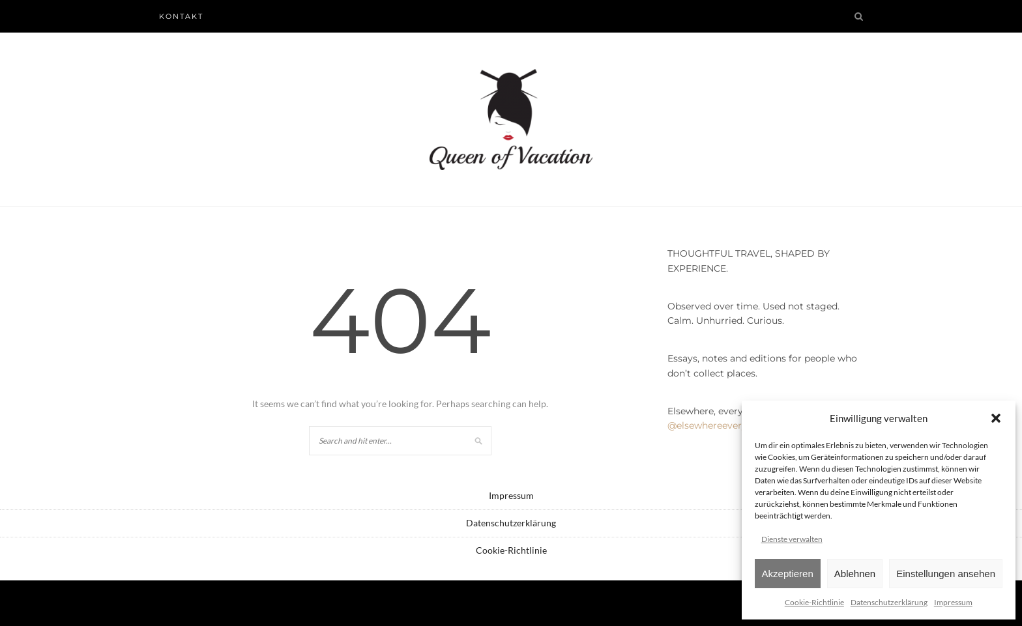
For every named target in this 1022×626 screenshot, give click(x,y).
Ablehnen (854, 573)
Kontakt (181, 16)
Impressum (953, 602)
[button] (995, 418)
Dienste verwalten (792, 539)
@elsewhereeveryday (715, 425)
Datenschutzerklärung (889, 602)
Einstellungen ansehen (945, 573)
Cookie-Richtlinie (814, 602)
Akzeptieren (787, 573)
